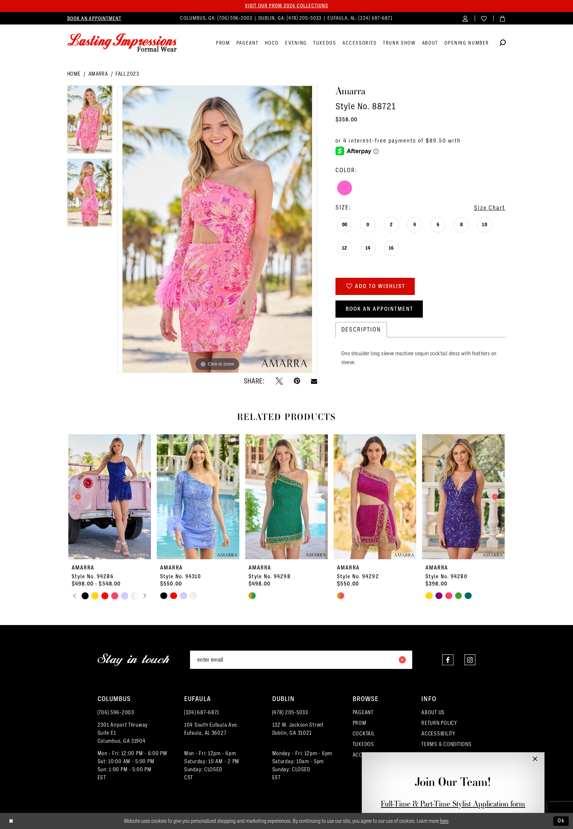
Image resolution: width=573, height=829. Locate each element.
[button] (465, 18)
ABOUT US (433, 712)
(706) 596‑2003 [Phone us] (235, 18)
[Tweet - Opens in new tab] (279, 381)
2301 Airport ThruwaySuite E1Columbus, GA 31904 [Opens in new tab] (123, 733)
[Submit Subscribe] (402, 660)
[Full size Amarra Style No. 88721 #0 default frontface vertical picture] (217, 229)
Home (74, 74)
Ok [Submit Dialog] (561, 821)
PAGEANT (363, 712)
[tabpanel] (89, 122)
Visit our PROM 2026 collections (286, 6)
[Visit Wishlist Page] (484, 18)
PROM (360, 723)
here (444, 821)
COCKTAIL (364, 734)
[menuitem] (94, 18)
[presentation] (109, 496)
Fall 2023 (127, 74)
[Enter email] (301, 660)
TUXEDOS (363, 744)
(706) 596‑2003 (116, 712)
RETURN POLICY (439, 723)
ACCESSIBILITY (438, 734)
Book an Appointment (380, 309)
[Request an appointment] (94, 18)
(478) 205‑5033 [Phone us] (305, 18)
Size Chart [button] (489, 207)
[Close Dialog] (11, 821)
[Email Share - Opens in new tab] (314, 381)
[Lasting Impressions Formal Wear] (122, 43)
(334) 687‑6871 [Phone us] (375, 18)
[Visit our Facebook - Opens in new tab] (447, 660)
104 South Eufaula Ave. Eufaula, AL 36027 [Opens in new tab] (211, 729)
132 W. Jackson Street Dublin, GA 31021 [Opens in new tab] (298, 729)
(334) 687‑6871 (201, 712)
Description (361, 329)
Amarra (98, 74)
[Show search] (503, 43)
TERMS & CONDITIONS (446, 744)
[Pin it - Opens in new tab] (297, 381)
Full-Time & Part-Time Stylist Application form (453, 803)
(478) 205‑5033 (290, 712)
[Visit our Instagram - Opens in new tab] (469, 660)
